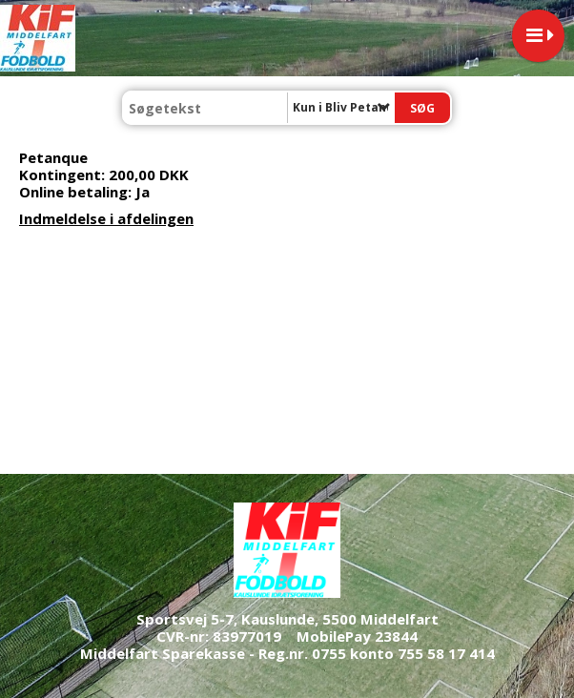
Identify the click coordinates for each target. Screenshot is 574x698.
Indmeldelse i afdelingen (106, 218)
